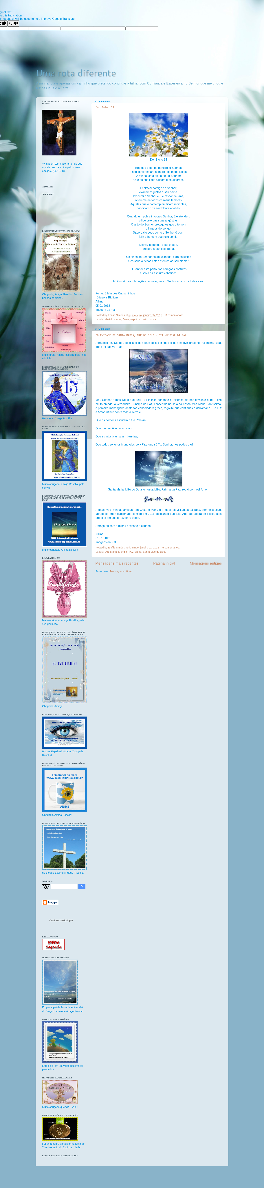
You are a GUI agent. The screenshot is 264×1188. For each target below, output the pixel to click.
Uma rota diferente (76, 72)
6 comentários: (171, 547)
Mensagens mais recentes (116, 563)
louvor (152, 319)
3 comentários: (175, 315)
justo (144, 319)
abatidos (110, 319)
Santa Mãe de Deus (154, 551)
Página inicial (164, 563)
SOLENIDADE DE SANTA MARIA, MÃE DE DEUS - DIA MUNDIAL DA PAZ (141, 335)
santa (138, 551)
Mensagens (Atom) (121, 571)
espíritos (135, 319)
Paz (131, 551)
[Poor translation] (13, 23)
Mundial (122, 551)
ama (118, 319)
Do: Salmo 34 (105, 107)
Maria (113, 551)
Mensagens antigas (206, 563)
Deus (126, 319)
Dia (107, 551)
